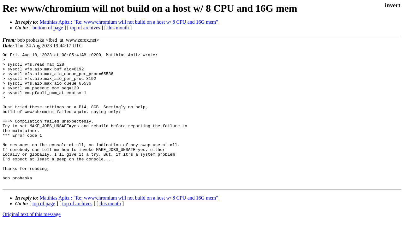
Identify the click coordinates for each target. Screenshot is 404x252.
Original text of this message (32, 240)
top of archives (85, 27)
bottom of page (48, 27)
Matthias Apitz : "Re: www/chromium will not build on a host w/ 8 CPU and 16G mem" (129, 22)
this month (118, 27)
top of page (44, 230)
